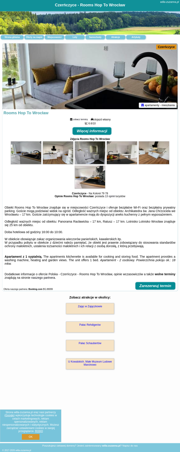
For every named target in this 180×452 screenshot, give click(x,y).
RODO (39, 431)
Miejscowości (55, 37)
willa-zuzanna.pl (169, 2)
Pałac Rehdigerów (90, 324)
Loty (74, 37)
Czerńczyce (166, 47)
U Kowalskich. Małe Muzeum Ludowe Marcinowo (90, 363)
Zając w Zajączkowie (90, 306)
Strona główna (12, 37)
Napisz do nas (130, 445)
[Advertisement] (90, 411)
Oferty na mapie (34, 37)
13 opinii (110, 196)
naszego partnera (43, 277)
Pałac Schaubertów (90, 343)
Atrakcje (115, 37)
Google (9, 415)
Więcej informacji (92, 131)
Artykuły (136, 37)
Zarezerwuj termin (155, 286)
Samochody (95, 37)
